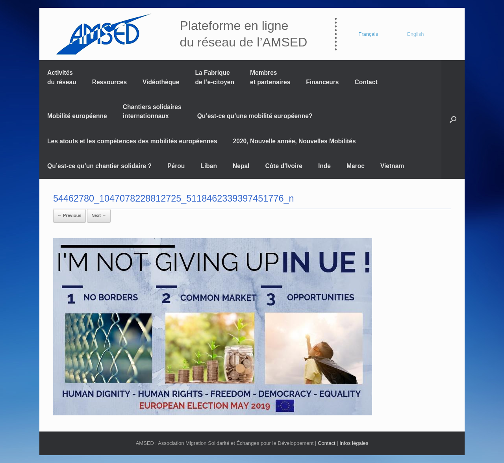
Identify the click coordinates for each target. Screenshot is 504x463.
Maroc (355, 166)
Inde (324, 166)
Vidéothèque (161, 82)
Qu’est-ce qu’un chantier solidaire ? (99, 166)
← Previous (69, 215)
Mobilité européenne (77, 116)
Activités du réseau (61, 77)
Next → (98, 215)
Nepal (241, 166)
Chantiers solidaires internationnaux (152, 111)
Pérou (176, 166)
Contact (366, 82)
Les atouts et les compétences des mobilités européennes (132, 141)
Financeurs (322, 82)
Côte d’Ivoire (283, 166)
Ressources (109, 82)
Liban (208, 166)
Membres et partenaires (270, 77)
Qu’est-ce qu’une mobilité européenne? (255, 116)
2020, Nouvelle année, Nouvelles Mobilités (294, 141)
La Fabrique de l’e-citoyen (214, 77)
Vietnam (392, 166)
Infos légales (353, 443)
